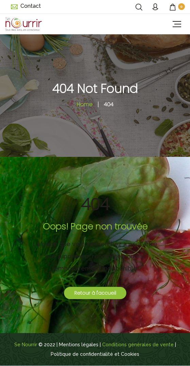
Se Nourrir (25, 344)
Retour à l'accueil (95, 293)
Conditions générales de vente (138, 344)
